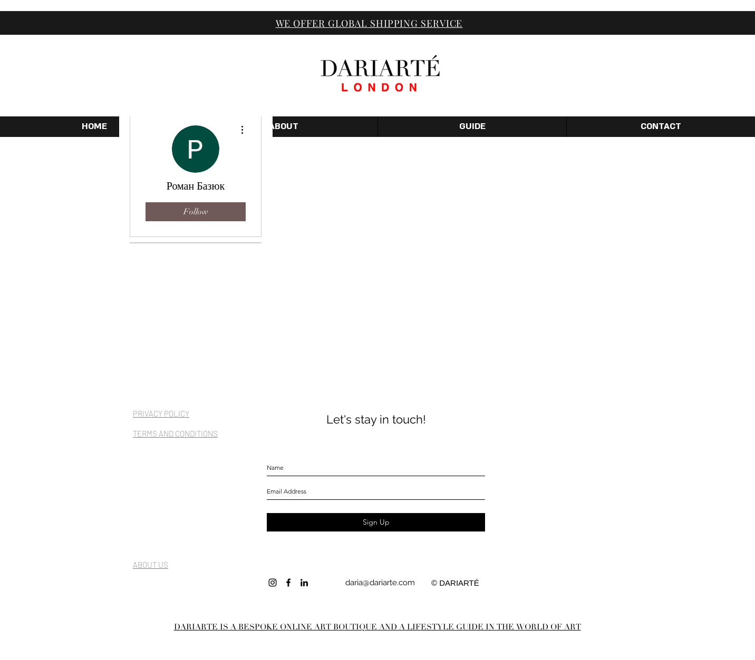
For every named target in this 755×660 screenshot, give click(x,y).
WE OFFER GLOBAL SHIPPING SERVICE (369, 23)
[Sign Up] (376, 522)
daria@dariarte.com (380, 582)
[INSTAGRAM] (272, 582)
